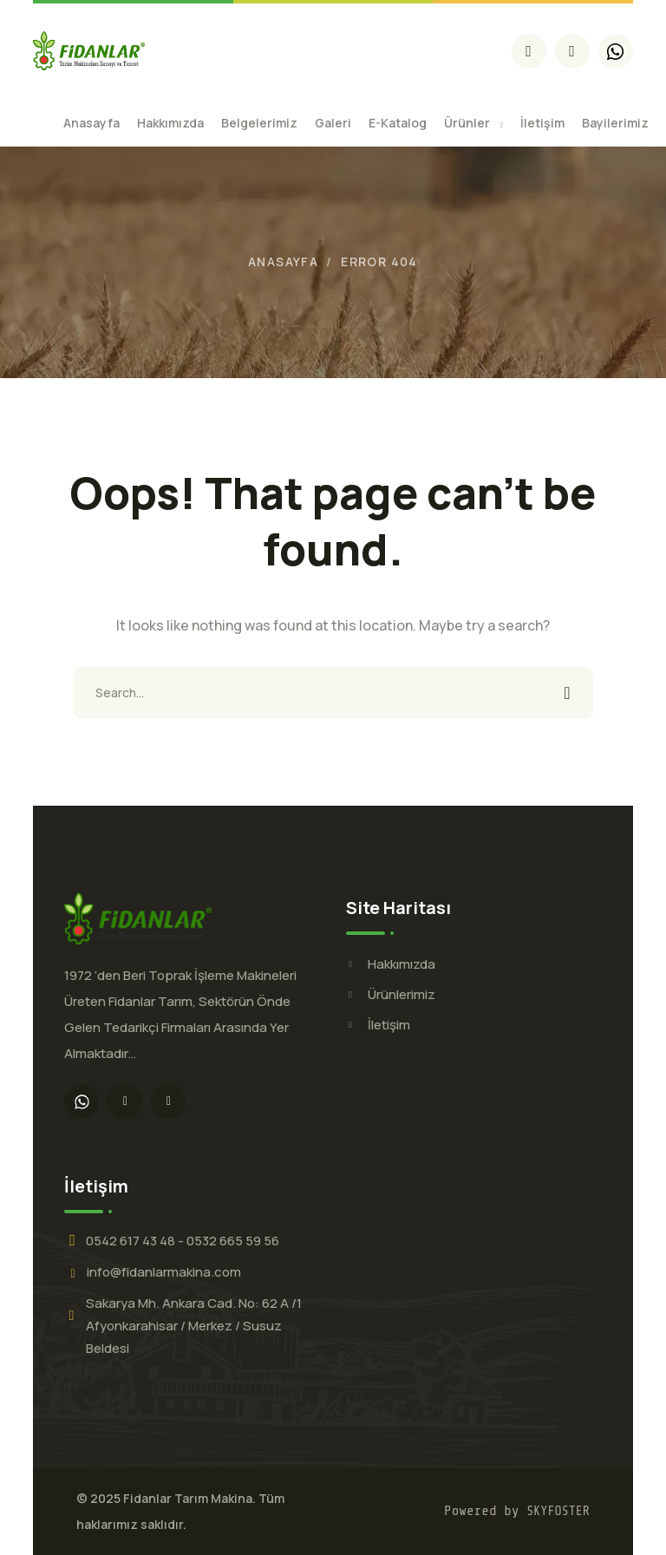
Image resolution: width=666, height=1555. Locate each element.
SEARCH (567, 693)
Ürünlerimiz (401, 994)
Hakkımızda (401, 964)
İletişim (389, 1025)
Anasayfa (283, 261)
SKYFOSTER (558, 1511)
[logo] (89, 49)
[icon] (529, 51)
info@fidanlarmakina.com (164, 1272)
